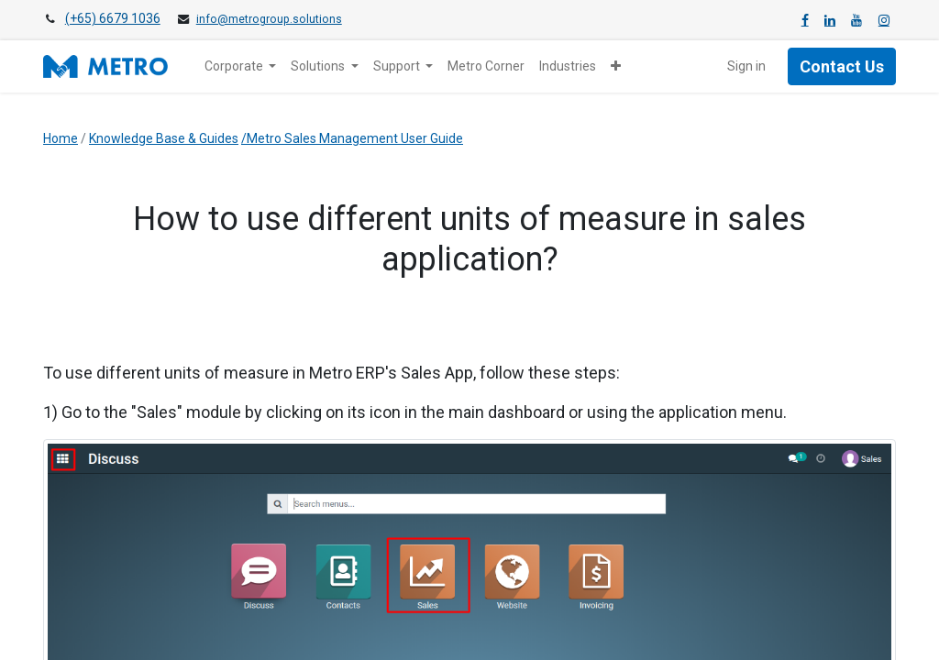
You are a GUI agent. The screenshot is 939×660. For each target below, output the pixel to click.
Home (60, 138)
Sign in (746, 66)
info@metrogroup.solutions (269, 19)
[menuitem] (486, 66)
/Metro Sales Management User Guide (352, 138)
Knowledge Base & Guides (163, 138)
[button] (615, 66)
